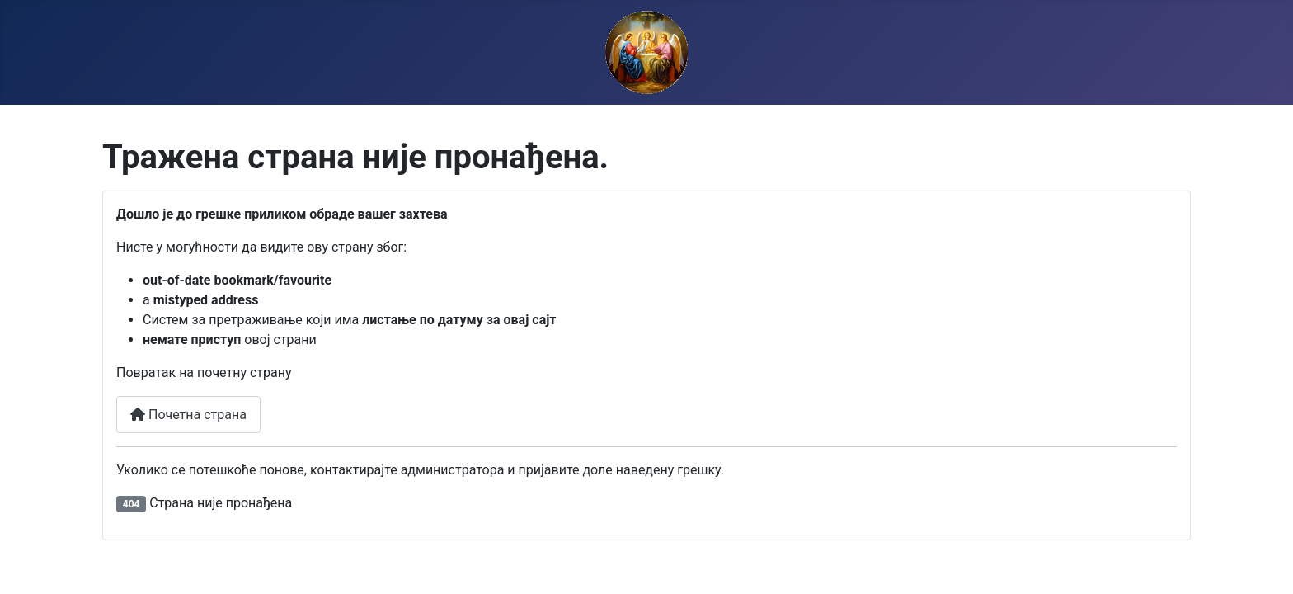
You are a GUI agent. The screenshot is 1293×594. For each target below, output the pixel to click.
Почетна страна (188, 414)
